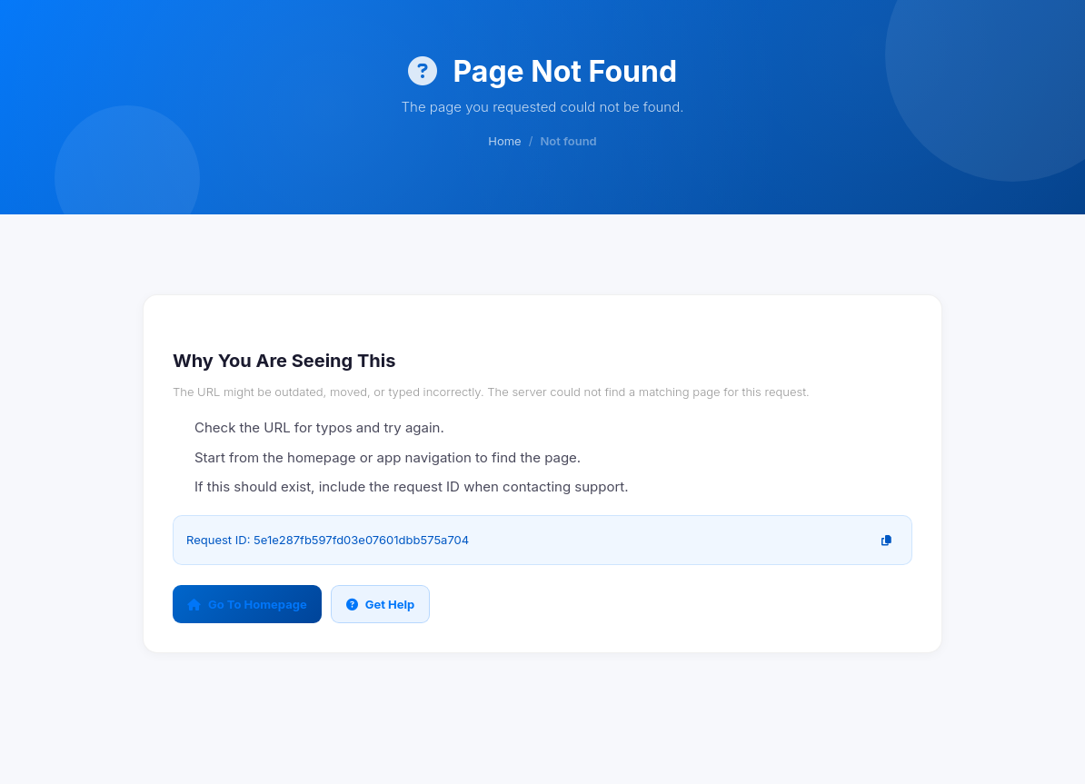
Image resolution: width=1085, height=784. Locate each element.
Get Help (380, 604)
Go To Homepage (247, 604)
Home (504, 141)
